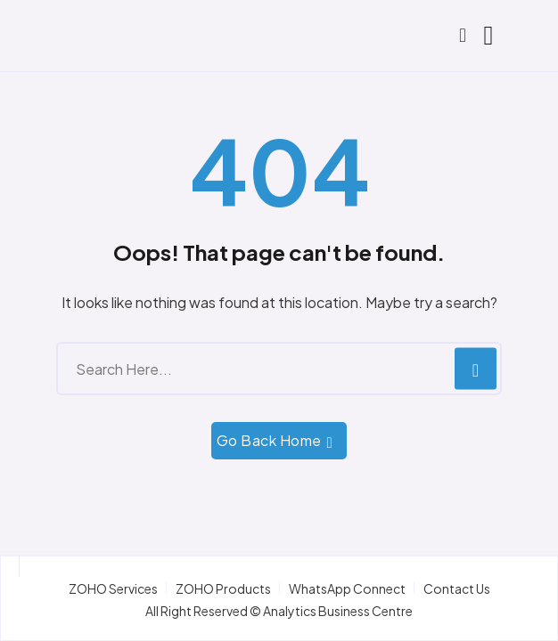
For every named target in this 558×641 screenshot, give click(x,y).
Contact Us (456, 588)
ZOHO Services (113, 588)
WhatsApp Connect (347, 588)
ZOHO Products (223, 588)
